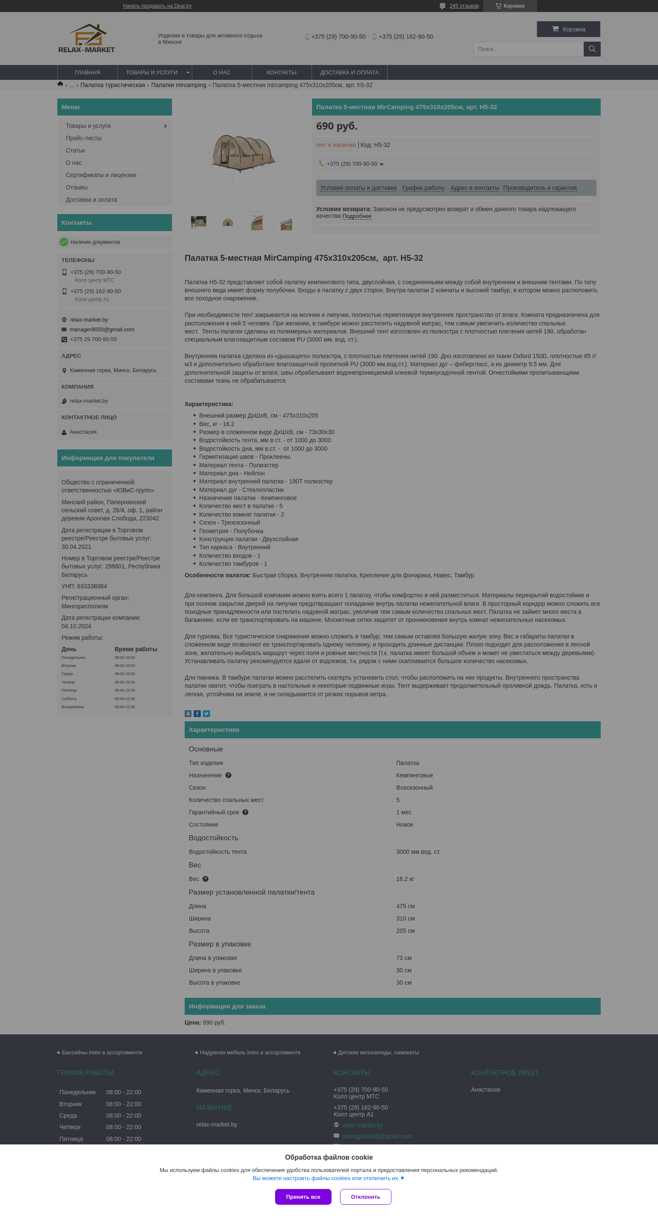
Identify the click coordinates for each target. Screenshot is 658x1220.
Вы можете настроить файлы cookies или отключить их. (326, 1178)
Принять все (303, 1197)
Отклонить (365, 1197)
